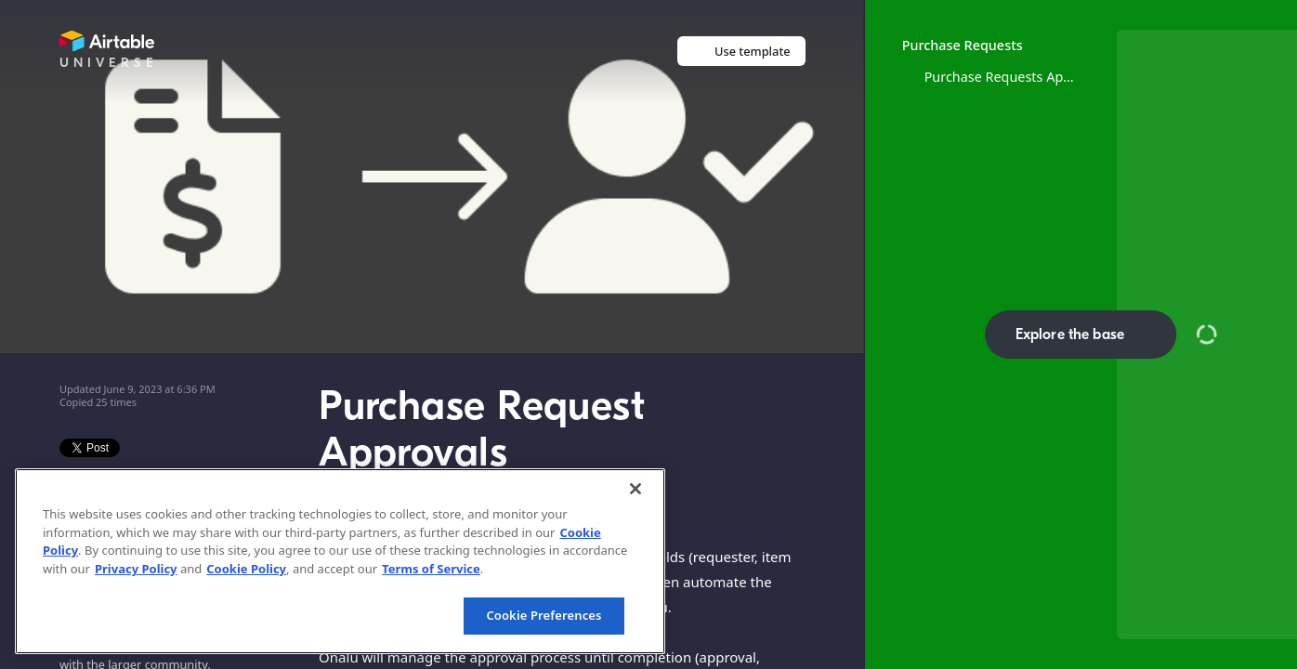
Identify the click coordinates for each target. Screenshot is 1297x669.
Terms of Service (431, 568)
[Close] (635, 488)
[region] (340, 561)
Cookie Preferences (543, 615)
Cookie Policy (246, 568)
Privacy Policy (136, 568)
